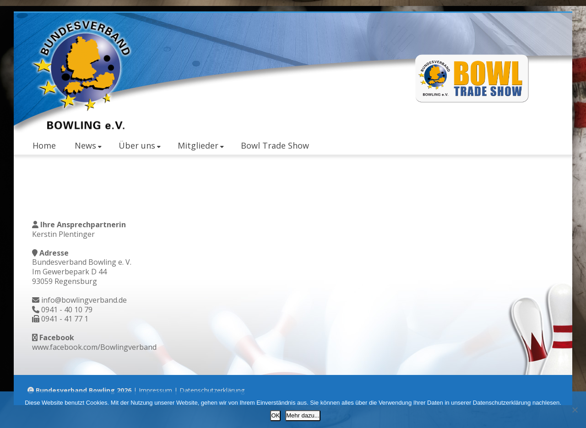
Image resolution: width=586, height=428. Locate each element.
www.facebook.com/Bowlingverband (94, 347)
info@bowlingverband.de (84, 300)
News (88, 145)
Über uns (140, 145)
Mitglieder (201, 145)
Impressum (155, 390)
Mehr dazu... (302, 415)
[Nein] (574, 409)
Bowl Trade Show (275, 145)
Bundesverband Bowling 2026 (83, 390)
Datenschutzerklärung (211, 390)
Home (44, 145)
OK (275, 415)
